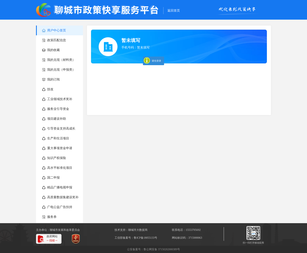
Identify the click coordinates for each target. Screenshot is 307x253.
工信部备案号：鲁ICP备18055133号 (136, 237)
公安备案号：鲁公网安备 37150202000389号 (153, 249)
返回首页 (173, 10)
